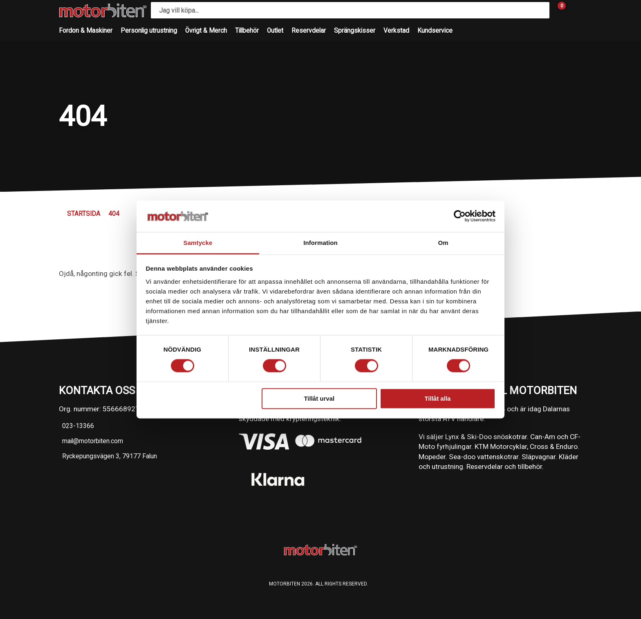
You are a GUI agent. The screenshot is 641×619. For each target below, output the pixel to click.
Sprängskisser (354, 30)
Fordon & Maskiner (85, 30)
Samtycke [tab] (198, 242)
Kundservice (435, 30)
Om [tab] (443, 242)
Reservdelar (308, 30)
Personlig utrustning (149, 30)
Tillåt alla (437, 398)
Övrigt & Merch (206, 30)
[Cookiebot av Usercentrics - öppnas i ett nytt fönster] (459, 216)
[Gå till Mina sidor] (574, 10)
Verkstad (396, 30)
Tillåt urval (319, 398)
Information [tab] (320, 242)
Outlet (275, 30)
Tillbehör (247, 30)
